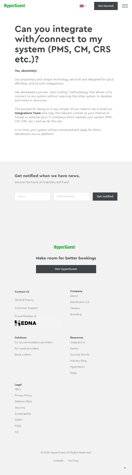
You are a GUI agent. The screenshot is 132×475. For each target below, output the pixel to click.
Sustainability (23, 413)
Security (20, 407)
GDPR (18, 420)
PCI (17, 432)
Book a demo (23, 354)
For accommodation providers (33, 342)
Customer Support (26, 308)
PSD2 (18, 426)
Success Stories (80, 354)
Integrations (23, 113)
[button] (83, 6)
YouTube (73, 460)
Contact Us (22, 291)
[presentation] (40, 210)
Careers (75, 308)
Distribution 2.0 (79, 302)
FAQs (73, 373)
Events (74, 348)
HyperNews (77, 367)
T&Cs (18, 389)
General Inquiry (24, 300)
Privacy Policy (23, 395)
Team (36, 113)
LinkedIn (58, 460)
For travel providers (27, 348)
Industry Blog (78, 360)
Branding (75, 314)
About (74, 296)
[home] (14, 6)
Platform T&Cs (23, 401)
